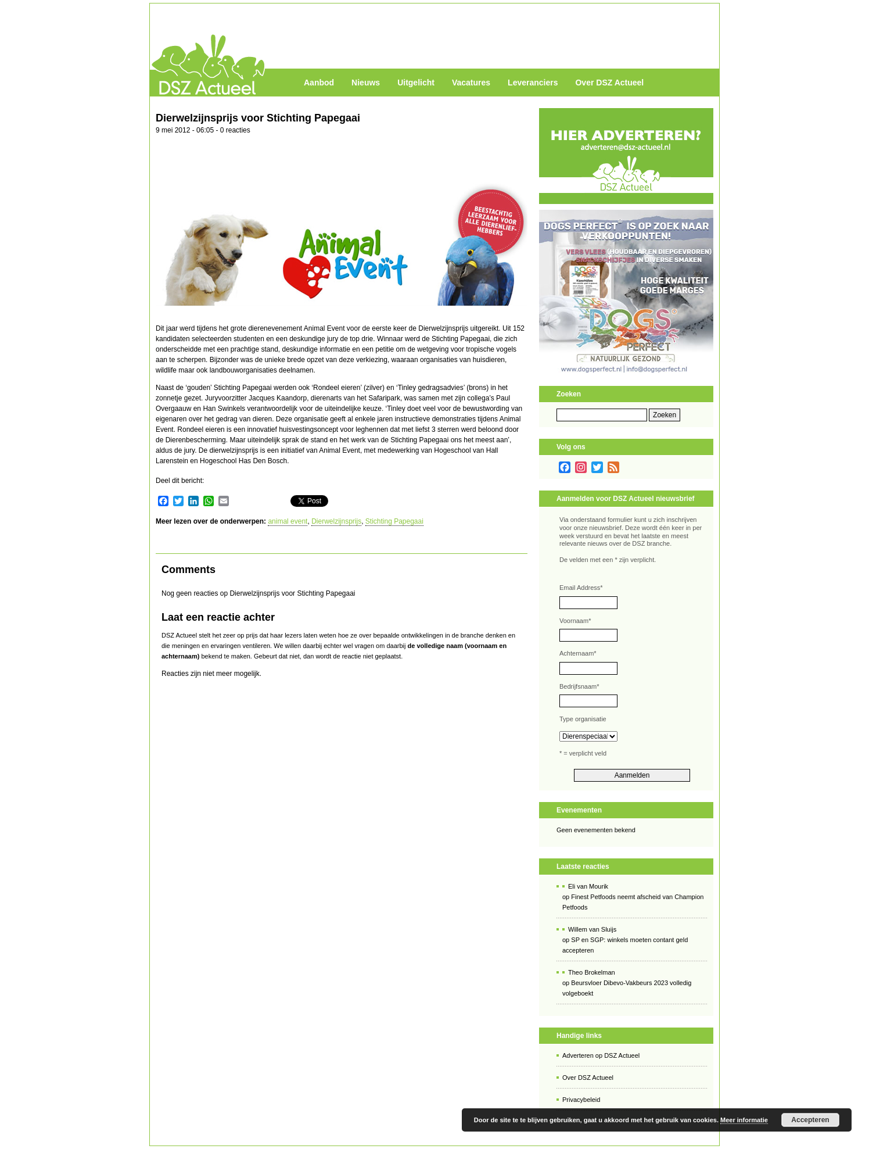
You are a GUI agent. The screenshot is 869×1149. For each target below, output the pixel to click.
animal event (287, 521)
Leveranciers (533, 82)
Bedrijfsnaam (579, 686)
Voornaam (575, 620)
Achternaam (578, 653)
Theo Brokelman (591, 972)
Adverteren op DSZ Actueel (601, 1055)
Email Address (581, 587)
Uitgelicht (416, 82)
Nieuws (365, 82)
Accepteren (810, 1120)
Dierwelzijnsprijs (336, 521)
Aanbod (319, 82)
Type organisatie (582, 718)
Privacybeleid (581, 1099)
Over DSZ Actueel (609, 82)
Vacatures (471, 82)
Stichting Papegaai (394, 521)
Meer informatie (744, 1119)
